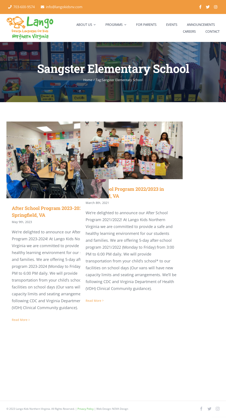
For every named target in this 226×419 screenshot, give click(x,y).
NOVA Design (120, 409)
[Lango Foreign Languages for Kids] (29, 18)
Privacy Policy (85, 409)
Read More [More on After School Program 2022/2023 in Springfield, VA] (93, 301)
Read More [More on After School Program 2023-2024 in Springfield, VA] (19, 320)
